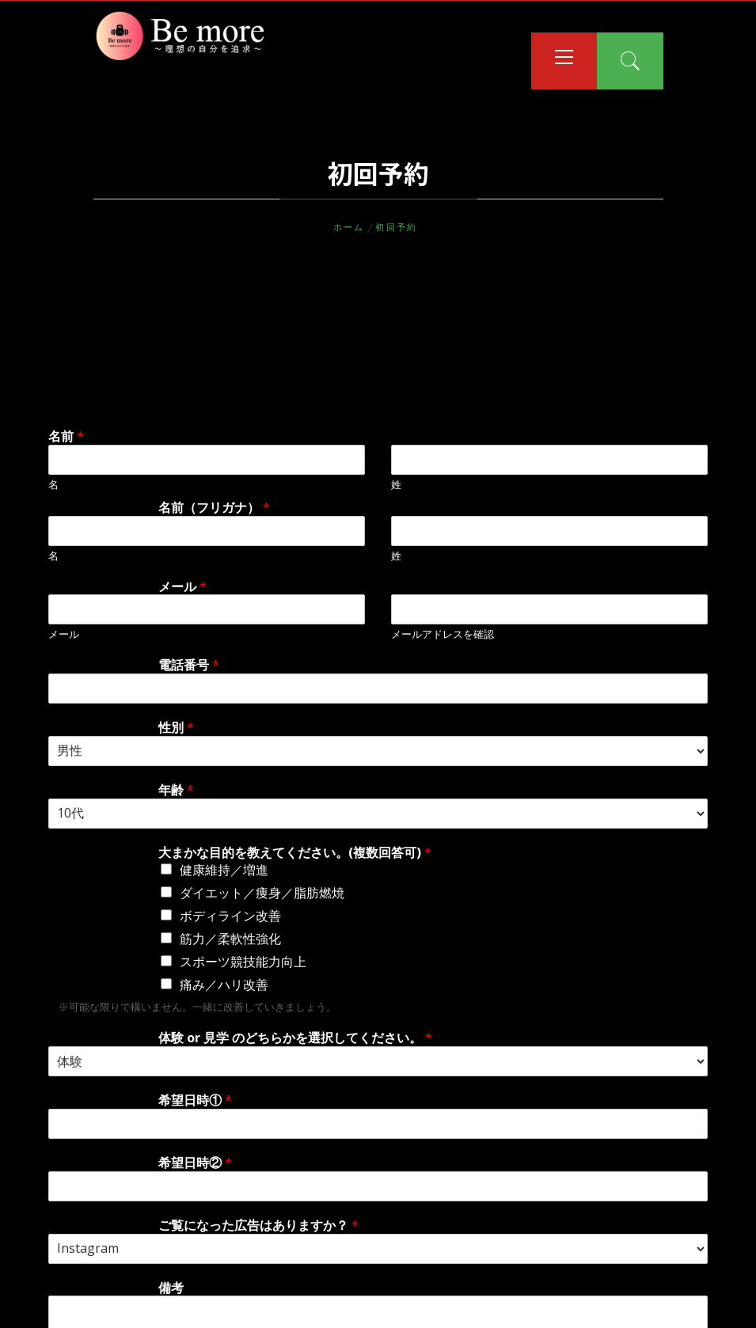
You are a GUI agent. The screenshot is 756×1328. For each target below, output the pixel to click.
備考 (171, 1288)
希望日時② (195, 1163)
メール (182, 587)
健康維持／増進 (224, 869)
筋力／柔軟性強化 (230, 938)
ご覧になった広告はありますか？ (258, 1225)
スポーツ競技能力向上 (243, 961)
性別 (176, 727)
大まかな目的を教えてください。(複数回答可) (294, 852)
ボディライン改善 (230, 915)
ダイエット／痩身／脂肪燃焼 (262, 892)
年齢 (176, 790)
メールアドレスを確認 (442, 634)
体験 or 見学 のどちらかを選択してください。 (295, 1038)
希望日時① (195, 1100)
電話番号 (188, 665)
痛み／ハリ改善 (224, 984)
